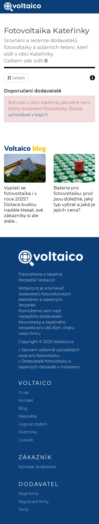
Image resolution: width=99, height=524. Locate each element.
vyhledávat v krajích (28, 114)
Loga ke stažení (32, 424)
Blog (22, 408)
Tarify (23, 509)
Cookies (25, 440)
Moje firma (28, 493)
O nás (23, 392)
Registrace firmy (33, 501)
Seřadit (16, 78)
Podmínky (27, 432)
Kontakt (25, 400)
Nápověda (27, 416)
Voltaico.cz (63, 341)
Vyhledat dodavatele (37, 466)
